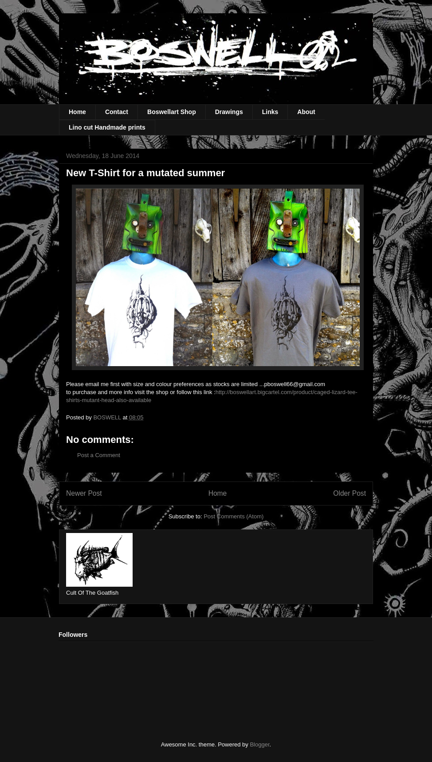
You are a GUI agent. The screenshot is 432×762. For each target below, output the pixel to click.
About (306, 111)
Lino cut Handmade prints (107, 127)
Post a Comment (98, 455)
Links (270, 111)
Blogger (259, 744)
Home (77, 111)
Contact (116, 111)
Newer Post (84, 493)
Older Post (349, 493)
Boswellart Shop (171, 111)
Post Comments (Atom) (233, 516)
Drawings (229, 111)
